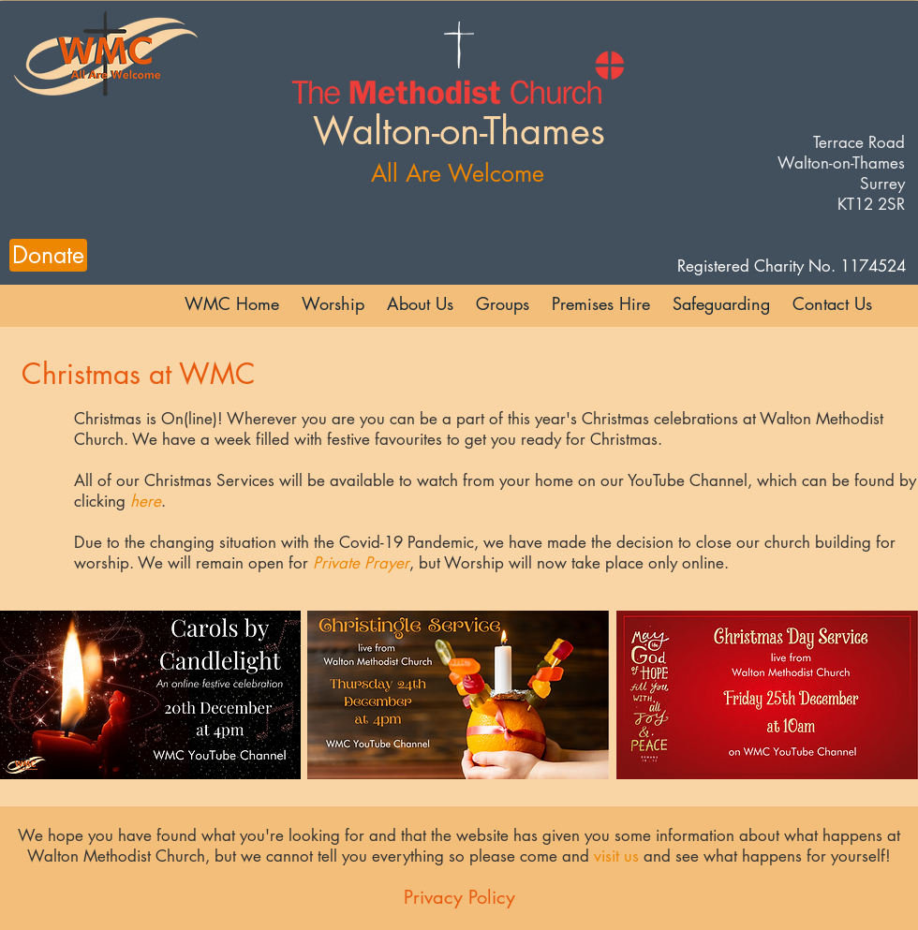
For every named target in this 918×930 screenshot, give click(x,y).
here (145, 501)
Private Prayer (361, 563)
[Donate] (48, 255)
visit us (616, 856)
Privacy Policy (459, 897)
